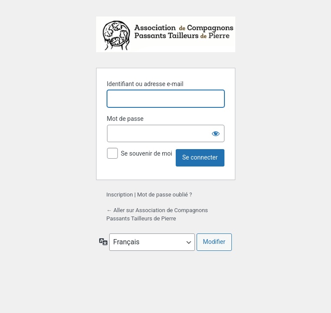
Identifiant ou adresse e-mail (145, 83)
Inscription (120, 194)
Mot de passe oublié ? (164, 194)
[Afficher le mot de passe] (215, 133)
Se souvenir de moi (146, 153)
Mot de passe (125, 118)
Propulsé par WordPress (165, 37)
